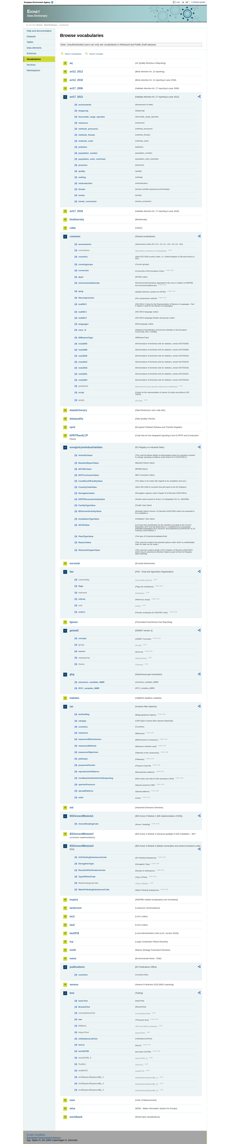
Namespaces (33, 70)
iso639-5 (82, 318)
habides (74, 698)
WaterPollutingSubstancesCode (93, 889)
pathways (83, 759)
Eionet (39, 25)
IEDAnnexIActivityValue (89, 511)
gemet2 (74, 630)
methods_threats (86, 135)
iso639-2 (82, 304)
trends (81, 195)
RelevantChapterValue (89, 550)
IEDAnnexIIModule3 (81, 834)
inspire (74, 899)
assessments (84, 104)
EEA (39, 2)
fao (71, 571)
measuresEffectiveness (89, 739)
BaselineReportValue (88, 463)
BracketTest (84, 1007)
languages (83, 324)
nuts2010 (82, 356)
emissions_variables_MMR (91, 682)
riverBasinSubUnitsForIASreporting (95, 778)
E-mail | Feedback (36, 1134)
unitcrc (81, 612)
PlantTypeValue (85, 536)
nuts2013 (82, 362)
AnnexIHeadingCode (88, 824)
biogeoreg (83, 111)
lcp (71, 941)
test (72, 993)
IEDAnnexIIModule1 (81, 816)
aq (71, 63)
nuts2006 (82, 350)
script (81, 392)
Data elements (34, 48)
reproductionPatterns (88, 771)
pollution (82, 147)
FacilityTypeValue (86, 505)
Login (178, 2)
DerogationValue (86, 493)
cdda (73, 228)
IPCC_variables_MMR (88, 688)
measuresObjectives (88, 752)
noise (73, 958)
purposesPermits (86, 765)
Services (31, 64)
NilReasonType (85, 337)
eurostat (75, 563)
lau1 (72, 916)
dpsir (80, 277)
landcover (76, 908)
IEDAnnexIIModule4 (81, 846)
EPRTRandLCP (79, 435)
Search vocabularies (73, 54)
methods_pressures (88, 129)
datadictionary (78, 410)
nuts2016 (82, 368)
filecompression (86, 298)
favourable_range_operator (91, 117)
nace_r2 (82, 330)
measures (83, 123)
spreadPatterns (85, 791)
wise (72, 1108)
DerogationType (86, 863)
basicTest (83, 1001)
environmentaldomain (89, 283)
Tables (30, 42)
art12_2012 (76, 71)
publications (77, 967)
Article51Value (85, 455)
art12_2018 (76, 80)
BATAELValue (85, 469)
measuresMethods (87, 746)
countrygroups (85, 264)
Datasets (31, 36)
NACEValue (84, 525)
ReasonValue (84, 542)
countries (83, 257)
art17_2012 (76, 96)
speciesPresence (86, 784)
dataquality (76, 418)
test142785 (83, 1051)
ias (71, 706)
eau (80, 1019)
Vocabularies (34, 59)
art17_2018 (76, 211)
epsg (80, 291)
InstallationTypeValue (88, 519)
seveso (74, 984)
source (81, 651)
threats (81, 189)
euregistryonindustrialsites (86, 447)
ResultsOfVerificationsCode (91, 870)
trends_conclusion (87, 201)
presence (82, 165)
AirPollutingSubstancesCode (92, 857)
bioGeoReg (83, 714)
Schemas (31, 53)
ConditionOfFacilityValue (90, 481)
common (75, 236)
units (80, 797)
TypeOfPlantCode (86, 876)
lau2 (72, 925)
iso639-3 (82, 312)
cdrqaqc (82, 721)
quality (81, 171)
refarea (81, 599)
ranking (82, 177)
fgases (74, 622)
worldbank (76, 1117)
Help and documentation (39, 31)
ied (71, 807)
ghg (72, 674)
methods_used (85, 141)
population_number (87, 153)
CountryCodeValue (87, 487)
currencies (83, 270)
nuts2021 (82, 374)
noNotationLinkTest (87, 1039)
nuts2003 (82, 343)
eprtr (72, 427)
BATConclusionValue (88, 475)
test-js (81, 1045)
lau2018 (74, 933)
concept (82, 638)
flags (80, 586)
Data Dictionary (50, 25)
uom (72, 1100)
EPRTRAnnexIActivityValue (91, 499)
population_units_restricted (91, 159)
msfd (73, 950)
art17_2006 (76, 88)
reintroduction (85, 183)
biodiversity (77, 219)
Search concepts (96, 54)
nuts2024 (82, 380)
